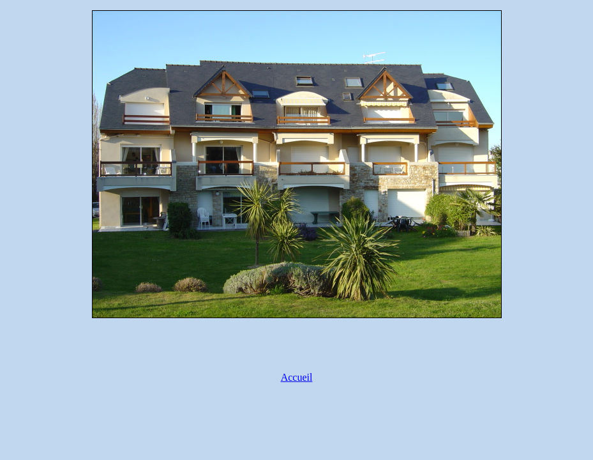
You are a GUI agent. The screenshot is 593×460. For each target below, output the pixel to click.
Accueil (297, 377)
